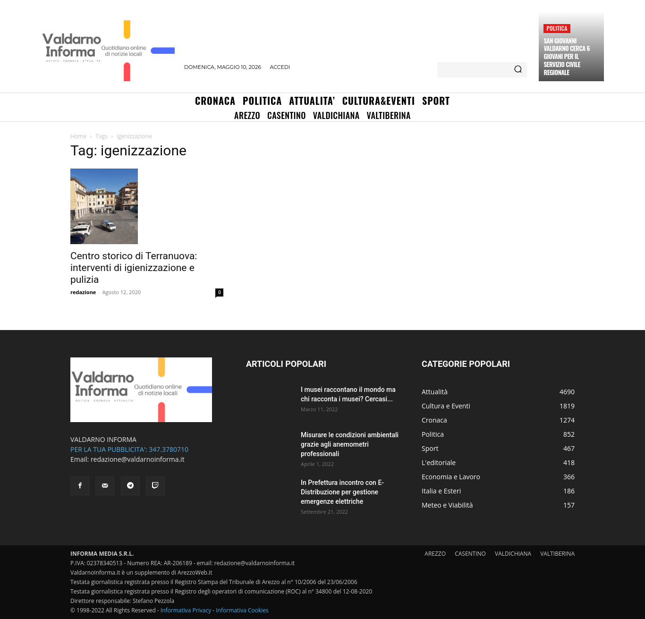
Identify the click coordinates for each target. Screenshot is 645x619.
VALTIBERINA (557, 554)
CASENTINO (470, 554)
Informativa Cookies (242, 610)
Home (78, 136)
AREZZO (435, 554)
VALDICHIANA (513, 554)
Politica (556, 28)
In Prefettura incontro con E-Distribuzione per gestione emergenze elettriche (342, 492)
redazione (83, 292)
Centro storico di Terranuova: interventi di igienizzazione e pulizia (133, 267)
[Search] (518, 69)
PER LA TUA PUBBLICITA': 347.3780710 (129, 449)
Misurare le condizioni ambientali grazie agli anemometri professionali (350, 444)
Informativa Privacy (186, 610)
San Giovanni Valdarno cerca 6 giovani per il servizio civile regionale (566, 56)
